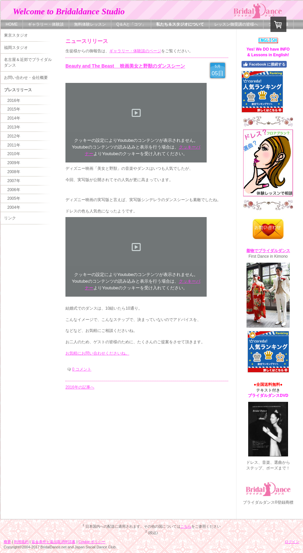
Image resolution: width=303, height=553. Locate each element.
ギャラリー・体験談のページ (135, 51)
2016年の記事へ (79, 387)
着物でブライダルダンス (268, 250)
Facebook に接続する (264, 64)
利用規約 (21, 542)
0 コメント (81, 369)
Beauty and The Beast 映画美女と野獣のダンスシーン (125, 66)
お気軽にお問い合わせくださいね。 (97, 353)
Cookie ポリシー (91, 542)
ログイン (292, 542)
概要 (7, 542)
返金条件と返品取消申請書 (53, 542)
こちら (185, 526)
